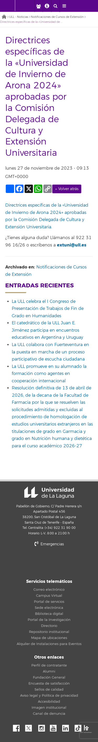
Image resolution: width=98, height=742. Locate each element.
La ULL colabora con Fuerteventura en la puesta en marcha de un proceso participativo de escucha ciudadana (50, 352)
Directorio (49, 626)
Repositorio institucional (49, 632)
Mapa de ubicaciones (49, 638)
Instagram (42, 727)
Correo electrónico (49, 590)
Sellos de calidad (49, 689)
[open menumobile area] (64, 6)
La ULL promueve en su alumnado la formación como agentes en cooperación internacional (49, 374)
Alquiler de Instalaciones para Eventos (49, 644)
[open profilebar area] (38, 6)
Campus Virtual (49, 596)
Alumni (49, 671)
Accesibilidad (49, 702)
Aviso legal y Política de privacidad (49, 695)
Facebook (18, 727)
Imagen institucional (49, 708)
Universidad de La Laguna (49, 493)
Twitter (30, 727)
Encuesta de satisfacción (49, 683)
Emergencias (49, 544)
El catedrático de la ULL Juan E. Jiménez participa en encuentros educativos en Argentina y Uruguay (47, 330)
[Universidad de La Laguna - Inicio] (10, 5)
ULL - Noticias (18, 17)
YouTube (55, 727)
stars (49, 562)
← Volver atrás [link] (66, 189)
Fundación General (49, 677)
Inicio (4, 17)
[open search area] (55, 6)
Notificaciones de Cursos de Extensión (57, 17)
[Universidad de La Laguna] (28, 5)
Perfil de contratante (49, 665)
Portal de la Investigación (49, 620)
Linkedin (67, 727)
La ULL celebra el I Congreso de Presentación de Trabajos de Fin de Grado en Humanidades (48, 309)
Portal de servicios (49, 602)
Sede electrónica (49, 608)
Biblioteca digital (49, 614)
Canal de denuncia (49, 714)
